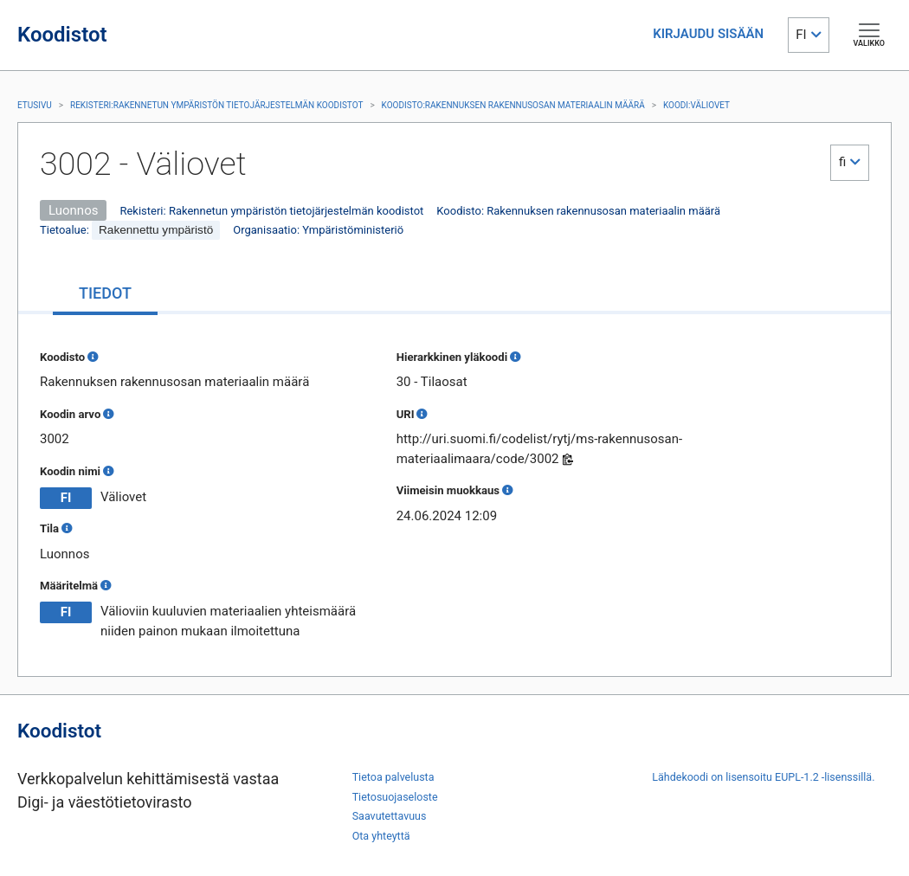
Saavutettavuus (389, 815)
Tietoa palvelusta (393, 776)
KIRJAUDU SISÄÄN (708, 34)
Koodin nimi (70, 471)
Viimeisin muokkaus (448, 490)
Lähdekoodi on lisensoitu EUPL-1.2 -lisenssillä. (763, 776)
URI (405, 414)
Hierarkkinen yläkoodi (451, 357)
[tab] (105, 294)
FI (801, 34)
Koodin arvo (70, 414)
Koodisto (62, 357)
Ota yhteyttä (381, 835)
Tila (49, 528)
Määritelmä (69, 585)
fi (842, 162)
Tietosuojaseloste (395, 796)
